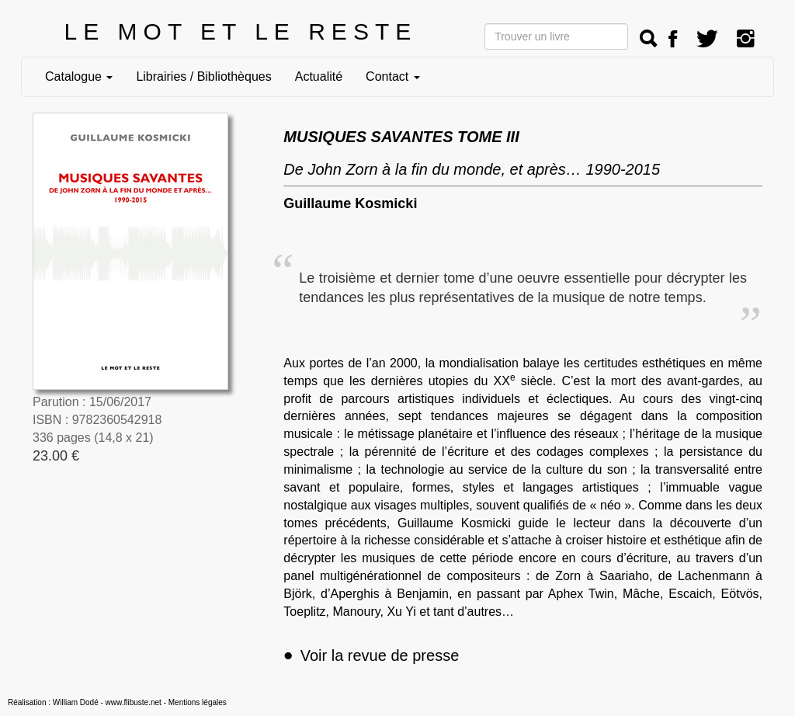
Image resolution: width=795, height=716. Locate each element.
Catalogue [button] (79, 76)
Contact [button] (393, 76)
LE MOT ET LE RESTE (241, 31)
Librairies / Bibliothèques (203, 76)
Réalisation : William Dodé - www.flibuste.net (84, 702)
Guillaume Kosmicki (350, 203)
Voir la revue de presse (371, 655)
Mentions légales (197, 702)
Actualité (318, 76)
